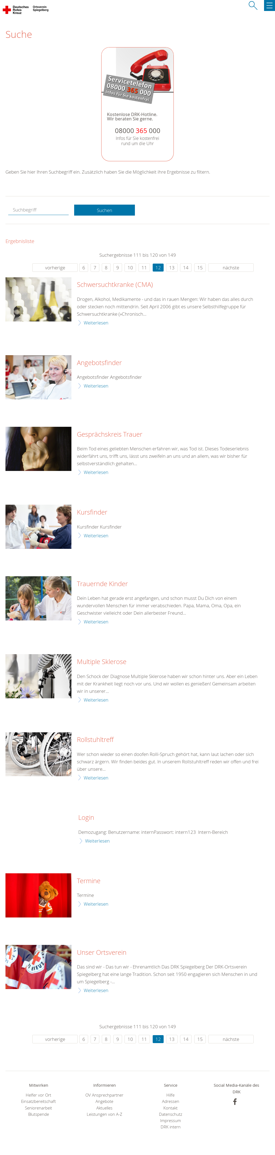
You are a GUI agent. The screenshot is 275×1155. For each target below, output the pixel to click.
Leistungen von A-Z (104, 1114)
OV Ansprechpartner (104, 1095)
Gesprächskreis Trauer (109, 434)
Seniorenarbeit (38, 1108)
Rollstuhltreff (95, 740)
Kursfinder (92, 512)
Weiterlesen (96, 323)
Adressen (170, 1101)
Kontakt (170, 1108)
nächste (231, 267)
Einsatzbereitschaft (38, 1101)
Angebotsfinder (99, 363)
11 (144, 267)
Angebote (104, 1101)
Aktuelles (104, 1108)
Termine (88, 881)
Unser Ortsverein (101, 952)
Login (86, 818)
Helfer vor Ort (38, 1095)
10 (130, 267)
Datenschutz (170, 1114)
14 (186, 267)
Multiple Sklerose (101, 662)
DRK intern (171, 1126)
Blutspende (38, 1114)
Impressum (170, 1120)
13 (172, 267)
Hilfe (170, 1095)
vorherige (55, 267)
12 (158, 267)
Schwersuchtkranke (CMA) (115, 285)
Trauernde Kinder (102, 584)
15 (200, 267)
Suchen (104, 210)
